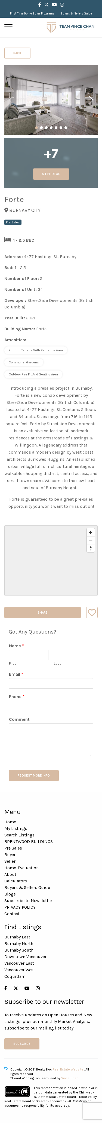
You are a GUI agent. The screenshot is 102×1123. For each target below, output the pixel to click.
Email (16, 674)
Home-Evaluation (21, 867)
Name (16, 645)
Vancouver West (19, 969)
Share (43, 612)
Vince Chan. (70, 1078)
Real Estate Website (68, 1069)
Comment (19, 719)
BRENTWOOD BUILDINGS (28, 841)
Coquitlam (15, 976)
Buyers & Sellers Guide (76, 13)
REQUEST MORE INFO (34, 775)
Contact (12, 913)
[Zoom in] (91, 532)
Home (10, 821)
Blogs (10, 894)
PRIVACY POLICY (20, 907)
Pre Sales (13, 848)
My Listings (15, 828)
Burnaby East (17, 937)
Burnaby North (18, 943)
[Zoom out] (91, 540)
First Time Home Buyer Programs (32, 13)
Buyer (10, 854)
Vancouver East (19, 963)
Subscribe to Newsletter (28, 900)
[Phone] (51, 706)
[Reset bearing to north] (91, 548)
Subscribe (21, 1044)
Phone (16, 696)
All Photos (51, 174)
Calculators (15, 880)
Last (57, 663)
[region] (51, 561)
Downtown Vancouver (25, 956)
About (10, 874)
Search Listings (19, 835)
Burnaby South (18, 950)
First (12, 663)
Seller (10, 861)
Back (17, 53)
